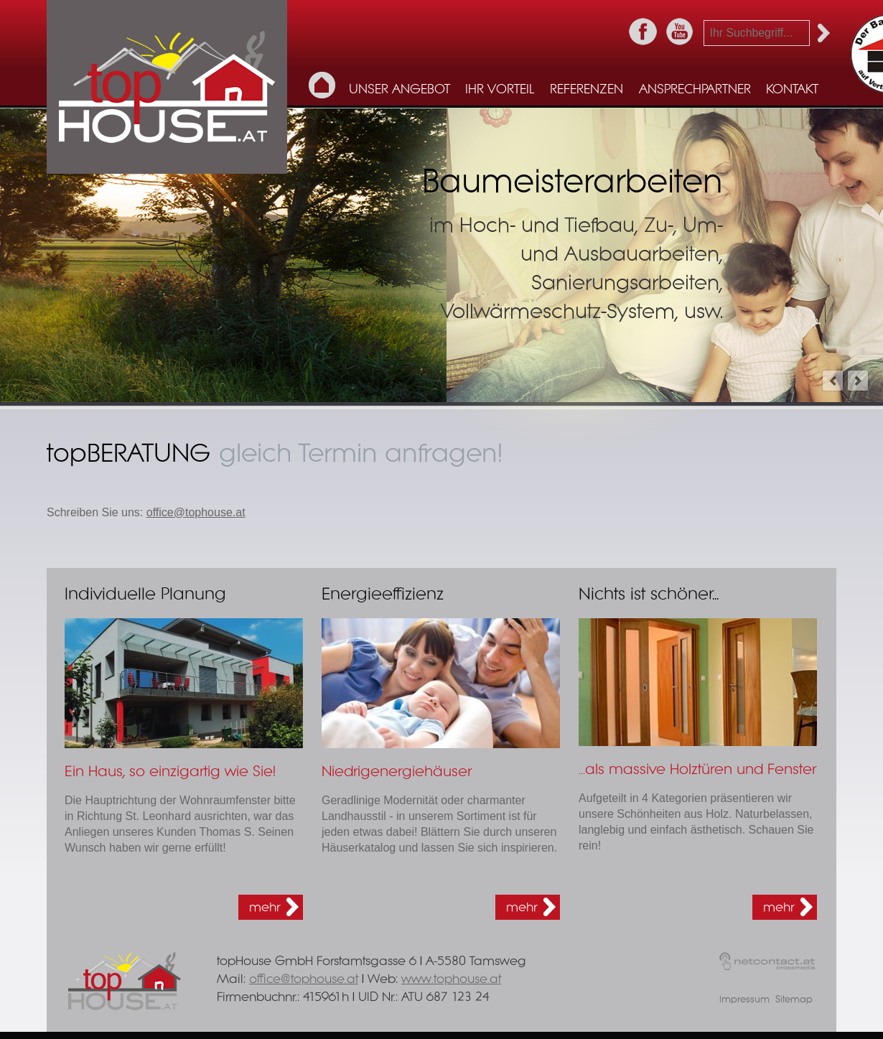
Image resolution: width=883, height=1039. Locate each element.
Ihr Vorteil (499, 89)
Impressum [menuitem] (744, 1000)
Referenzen (586, 89)
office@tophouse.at (196, 512)
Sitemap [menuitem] (794, 1000)
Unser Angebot (399, 89)
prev (833, 380)
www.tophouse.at (451, 979)
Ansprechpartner (695, 89)
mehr (264, 907)
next (858, 380)
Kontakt (792, 89)
